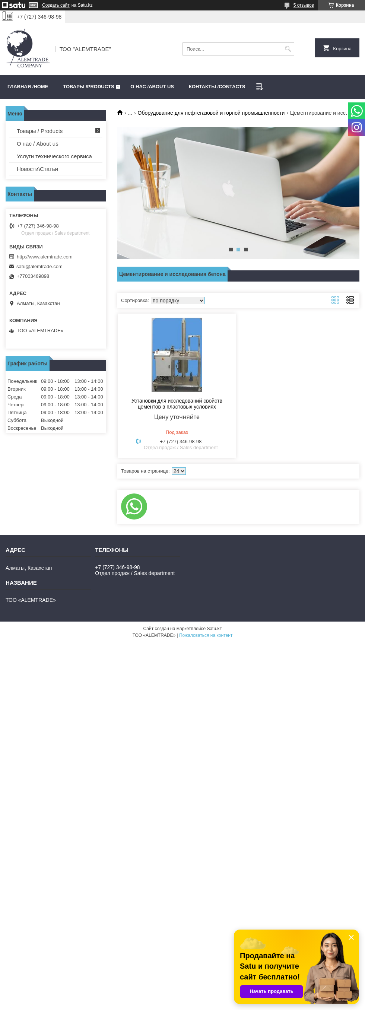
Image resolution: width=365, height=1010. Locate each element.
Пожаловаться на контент (205, 635)
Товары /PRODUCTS (88, 86)
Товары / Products (40, 131)
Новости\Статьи (37, 169)
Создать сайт (56, 5)
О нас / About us (37, 143)
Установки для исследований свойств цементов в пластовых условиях (176, 404)
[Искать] (287, 48)
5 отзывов (303, 5)
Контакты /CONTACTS (217, 86)
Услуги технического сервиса (54, 156)
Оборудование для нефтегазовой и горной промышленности (211, 113)
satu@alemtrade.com (39, 266)
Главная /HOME (27, 86)
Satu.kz (214, 628)
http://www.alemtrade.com (45, 257)
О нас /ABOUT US (152, 86)
